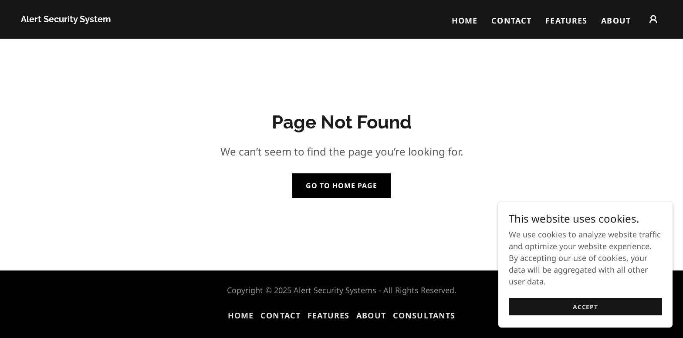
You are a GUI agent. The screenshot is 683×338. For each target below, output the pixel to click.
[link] (66, 19)
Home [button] (241, 315)
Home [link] (465, 20)
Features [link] (566, 20)
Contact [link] (511, 20)
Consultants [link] (424, 315)
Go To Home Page (341, 185)
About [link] (616, 20)
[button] (653, 19)
